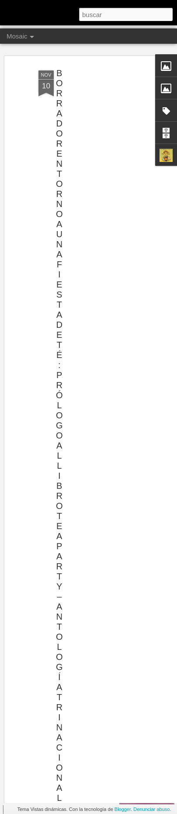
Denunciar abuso (151, 809)
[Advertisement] (102, 115)
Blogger (123, 809)
